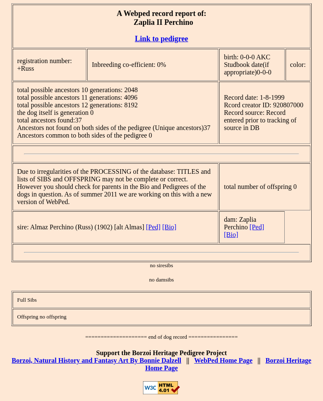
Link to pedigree (161, 39)
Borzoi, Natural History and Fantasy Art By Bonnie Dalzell (96, 360)
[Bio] (169, 227)
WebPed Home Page (223, 360)
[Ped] (153, 227)
